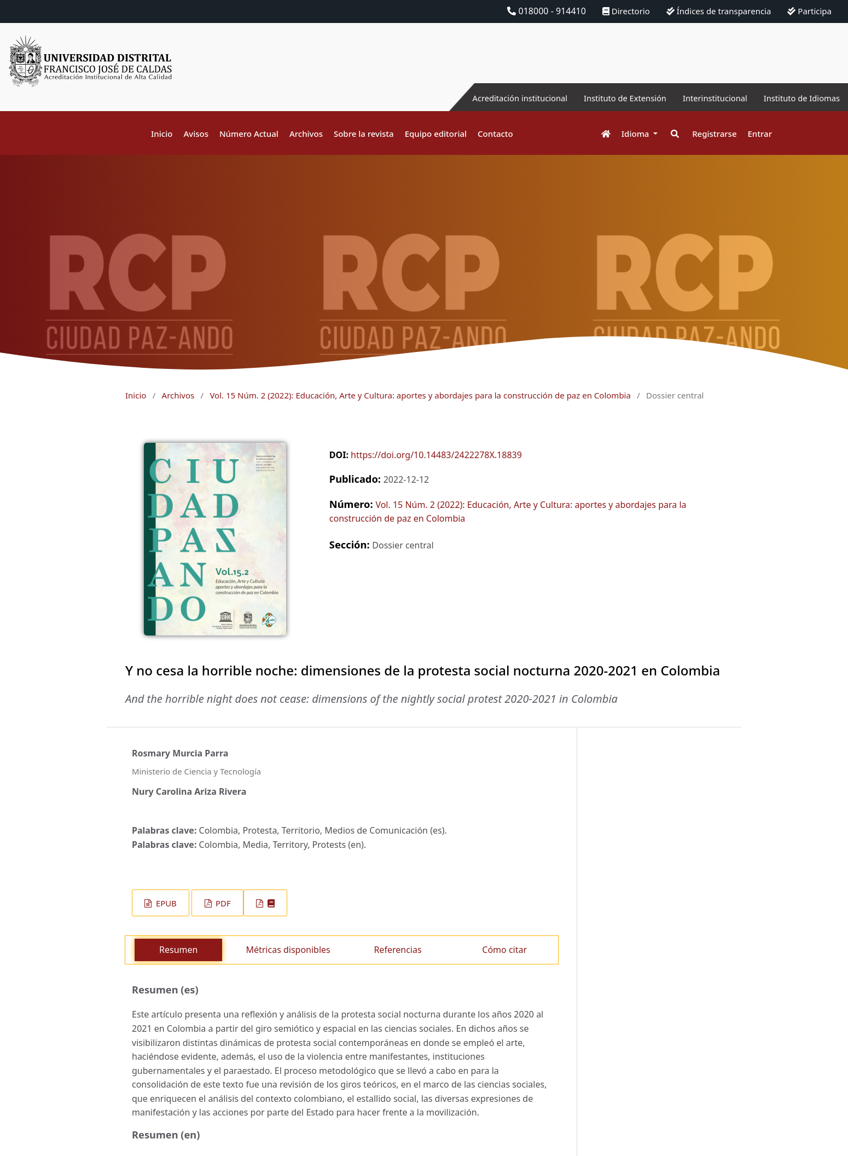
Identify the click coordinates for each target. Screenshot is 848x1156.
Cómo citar (504, 950)
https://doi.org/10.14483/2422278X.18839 (436, 455)
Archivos (306, 133)
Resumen (178, 950)
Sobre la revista (364, 133)
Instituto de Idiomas (798, 98)
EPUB (165, 903)
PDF (221, 903)
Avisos (195, 133)
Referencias (397, 950)
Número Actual (248, 133)
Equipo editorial (436, 133)
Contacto (495, 133)
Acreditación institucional (495, 98)
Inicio (161, 133)
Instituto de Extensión (609, 98)
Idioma (637, 133)
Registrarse (714, 133)
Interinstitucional (705, 98)
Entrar (760, 133)
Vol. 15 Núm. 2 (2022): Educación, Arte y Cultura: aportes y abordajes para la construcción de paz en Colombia (420, 395)
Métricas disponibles (288, 950)
